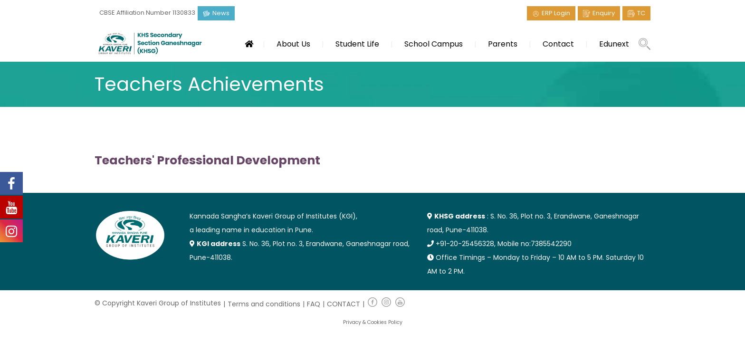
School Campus (433, 43)
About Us (293, 43)
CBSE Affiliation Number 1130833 (147, 12)
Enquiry (603, 13)
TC (641, 13)
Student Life (357, 43)
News (220, 13)
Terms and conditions (264, 304)
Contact (558, 43)
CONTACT (343, 304)
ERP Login (556, 13)
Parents (502, 43)
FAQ (313, 304)
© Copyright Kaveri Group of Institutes (158, 303)
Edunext (614, 43)
